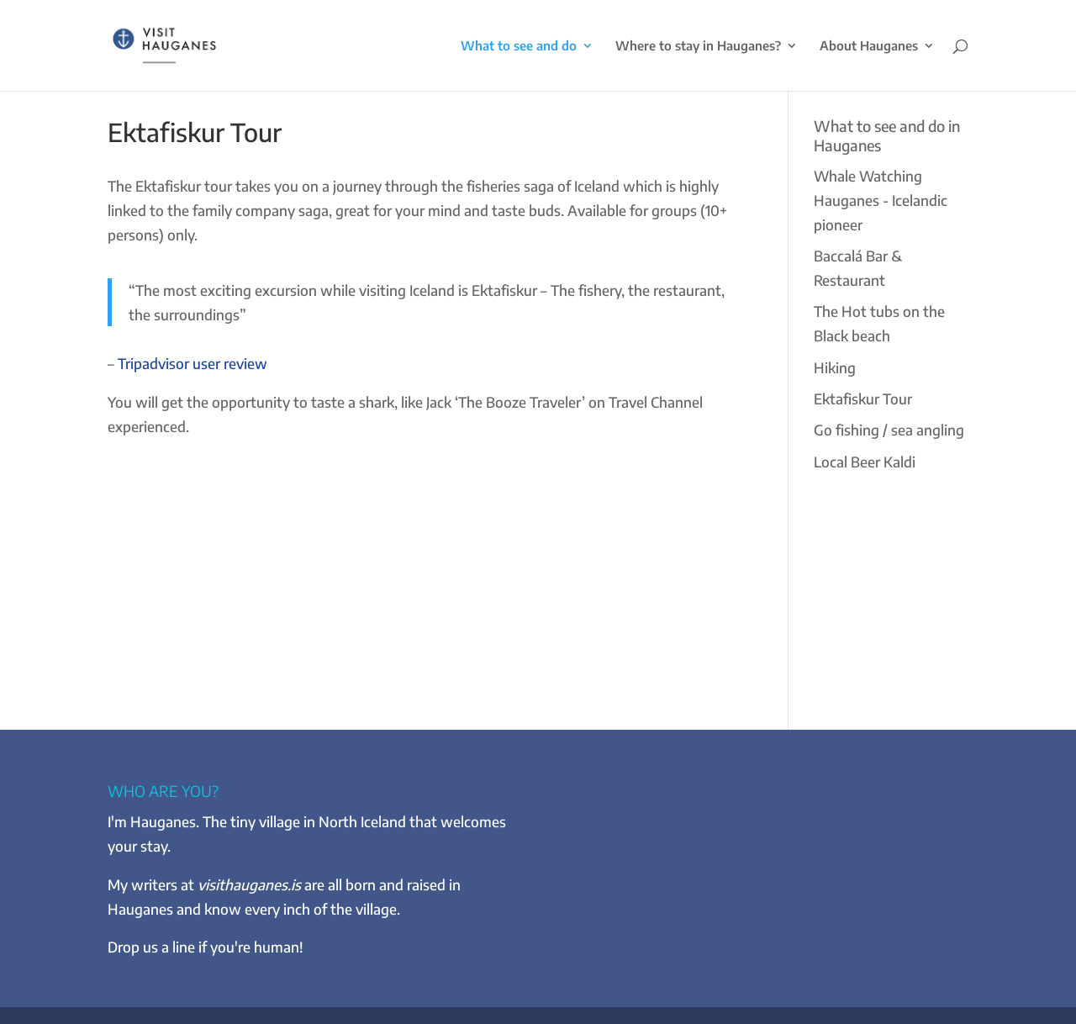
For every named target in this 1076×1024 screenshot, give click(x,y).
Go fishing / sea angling (889, 429)
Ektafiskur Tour (863, 398)
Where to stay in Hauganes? (698, 46)
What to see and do (519, 46)
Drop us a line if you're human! (205, 946)
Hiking (835, 367)
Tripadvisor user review (192, 363)
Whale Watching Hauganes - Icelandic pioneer (880, 200)
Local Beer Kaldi (864, 461)
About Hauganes (869, 46)
